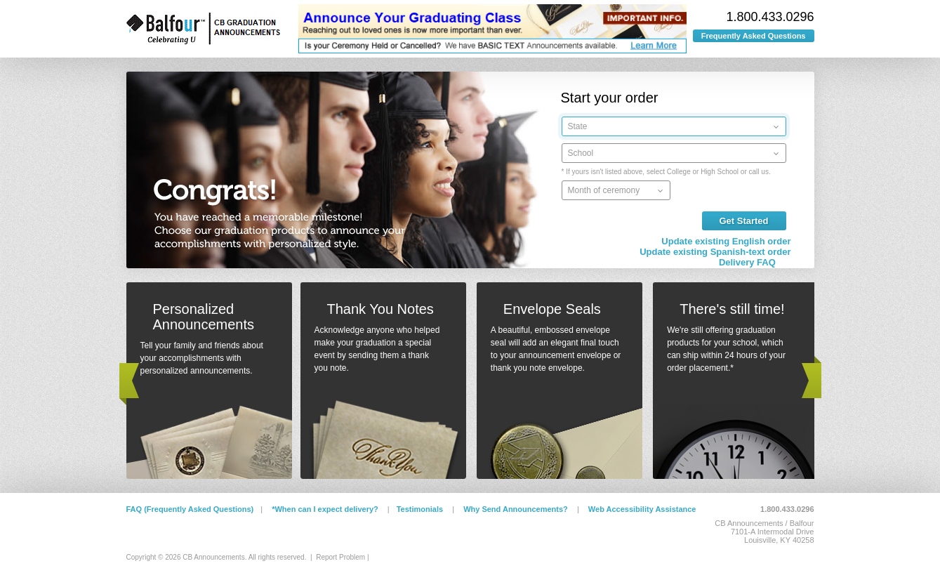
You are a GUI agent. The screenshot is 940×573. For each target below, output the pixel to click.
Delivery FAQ (747, 262)
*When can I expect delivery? (325, 509)
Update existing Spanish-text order (715, 251)
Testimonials (420, 509)
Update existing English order (725, 241)
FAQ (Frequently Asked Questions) (190, 509)
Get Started (743, 221)
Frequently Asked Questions (753, 36)
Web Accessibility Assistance (642, 509)
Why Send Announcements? (515, 509)
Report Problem (340, 557)
